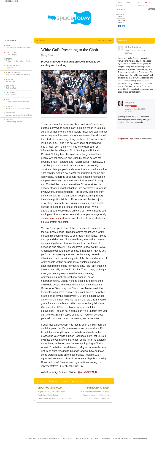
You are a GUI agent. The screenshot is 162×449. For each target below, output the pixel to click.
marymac (130, 102)
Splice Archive (11, 1)
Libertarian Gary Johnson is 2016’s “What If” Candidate (61, 399)
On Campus (10, 93)
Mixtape (9, 120)
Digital (9, 106)
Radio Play (10, 68)
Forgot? (145, 2)
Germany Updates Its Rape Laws (97, 395)
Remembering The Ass (14, 122)
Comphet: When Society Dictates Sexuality (21, 101)
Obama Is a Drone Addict (100, 399)
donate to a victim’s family (55, 218)
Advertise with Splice (49, 439)
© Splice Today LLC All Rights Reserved (130, 439)
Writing (9, 79)
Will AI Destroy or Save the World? (18, 108)
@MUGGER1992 (87, 372)
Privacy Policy (82, 439)
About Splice (121, 15)
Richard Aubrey (133, 47)
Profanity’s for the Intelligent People (18, 61)
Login (131, 139)
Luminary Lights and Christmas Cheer (19, 115)
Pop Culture (11, 52)
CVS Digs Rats (11, 88)
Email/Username (123, 2)
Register (122, 139)
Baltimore (10, 113)
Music (8, 46)
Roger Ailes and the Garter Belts (51, 391)
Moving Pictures (13, 66)
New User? (120, 9)
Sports (9, 59)
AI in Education (11, 95)
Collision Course (11, 54)
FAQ (71, 439)
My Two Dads (10, 81)
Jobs (64, 439)
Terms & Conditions (101, 439)
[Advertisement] (141, 25)
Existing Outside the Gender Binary (95, 391)
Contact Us (31, 439)
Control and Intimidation (48, 395)
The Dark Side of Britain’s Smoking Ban (19, 75)
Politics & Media (13, 72)
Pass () (143, 2)
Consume (10, 86)
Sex (7, 99)
